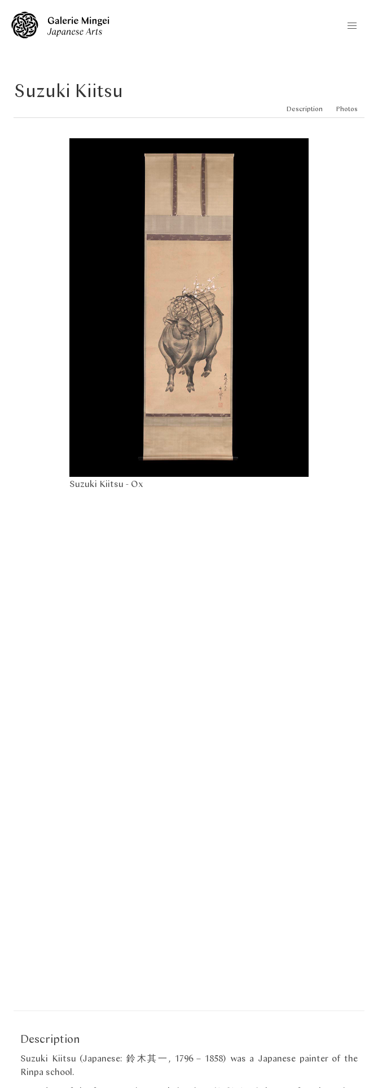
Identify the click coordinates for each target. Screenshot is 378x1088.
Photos (347, 108)
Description (305, 108)
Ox (137, 483)
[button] (352, 26)
